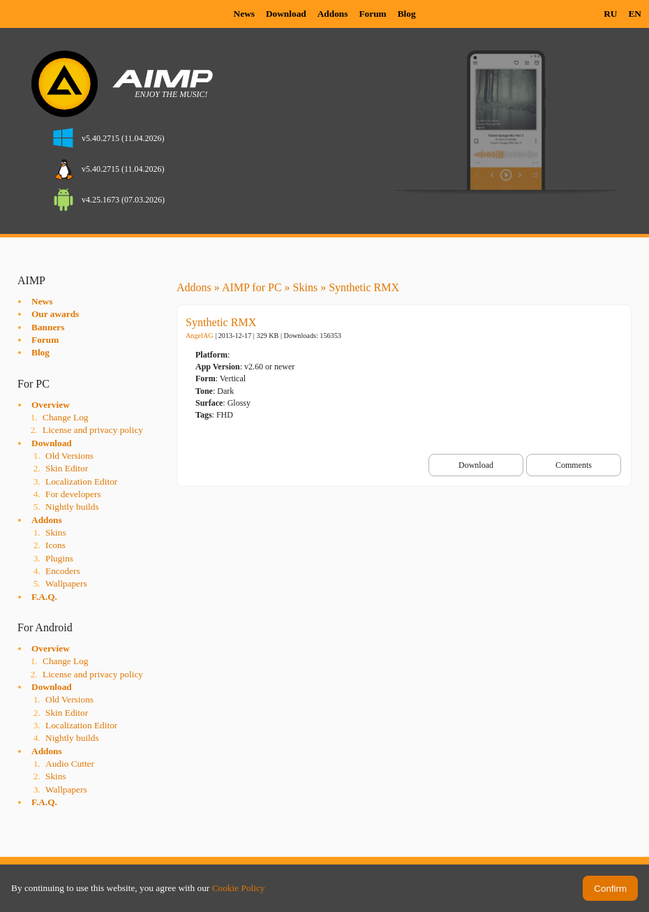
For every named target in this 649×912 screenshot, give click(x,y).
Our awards (55, 314)
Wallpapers (66, 583)
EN (634, 13)
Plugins (59, 558)
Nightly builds (72, 506)
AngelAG (200, 335)
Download (286, 13)
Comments (573, 465)
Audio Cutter (69, 763)
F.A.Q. (44, 596)
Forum (372, 13)
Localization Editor (81, 481)
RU (610, 13)
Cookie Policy (238, 888)
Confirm (610, 888)
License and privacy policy (93, 430)
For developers (73, 494)
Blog (407, 13)
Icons (55, 545)
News (244, 13)
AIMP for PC (252, 287)
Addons (333, 13)
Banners (47, 327)
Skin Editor (66, 468)
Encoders (62, 571)
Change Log (66, 417)
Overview (50, 404)
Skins (55, 532)
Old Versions (69, 455)
